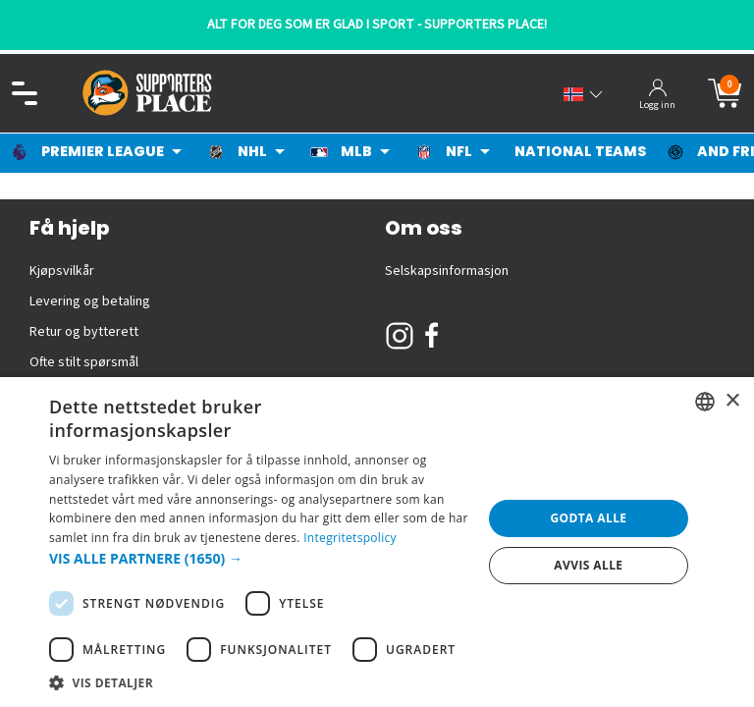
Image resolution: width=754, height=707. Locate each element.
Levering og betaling (89, 301)
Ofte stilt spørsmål (83, 362)
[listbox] (705, 401)
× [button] (732, 401)
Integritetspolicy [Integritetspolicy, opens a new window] (350, 537)
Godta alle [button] (588, 518)
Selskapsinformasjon (447, 271)
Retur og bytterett (83, 332)
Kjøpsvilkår (61, 271)
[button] (259, 558)
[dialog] (377, 542)
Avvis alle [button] (588, 565)
